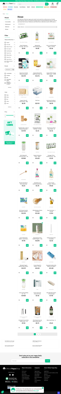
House (7, 17)
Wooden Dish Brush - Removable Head (23, 183)
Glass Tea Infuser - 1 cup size (51, 211)
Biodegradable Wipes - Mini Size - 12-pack (37, 128)
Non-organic (11, 49)
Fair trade (11, 44)
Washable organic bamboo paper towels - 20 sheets (24, 266)
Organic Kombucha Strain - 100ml (37, 156)
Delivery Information (26, 375)
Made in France (11, 46)
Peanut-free (11, 53)
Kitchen (6, 29)
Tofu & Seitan (37, 374)
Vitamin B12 (37, 375)
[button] (22, 24)
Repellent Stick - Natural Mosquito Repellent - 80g (24, 128)
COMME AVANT (23, 97)
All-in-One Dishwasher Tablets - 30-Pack (51, 46)
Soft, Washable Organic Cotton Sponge (51, 293)
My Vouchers (24, 374)
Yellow (11, 101)
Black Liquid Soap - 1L (51, 320)
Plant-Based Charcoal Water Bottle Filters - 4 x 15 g (37, 321)
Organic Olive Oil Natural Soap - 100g (23, 101)
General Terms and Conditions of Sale (51, 372)
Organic (11, 42)
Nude (11, 103)
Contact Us (46, 378)
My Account (24, 371)
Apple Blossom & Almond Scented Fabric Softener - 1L (37, 183)
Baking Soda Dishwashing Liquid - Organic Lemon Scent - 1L (37, 46)
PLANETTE (37, 234)
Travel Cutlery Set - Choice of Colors (38, 293)
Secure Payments (47, 375)
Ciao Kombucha (38, 380)
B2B (22, 381)
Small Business (11, 51)
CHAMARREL (11, 73)
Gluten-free (11, 57)
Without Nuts (11, 55)
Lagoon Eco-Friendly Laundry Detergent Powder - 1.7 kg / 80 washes (23, 73)
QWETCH (51, 234)
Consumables (8, 21)
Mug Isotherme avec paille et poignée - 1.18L (37, 238)
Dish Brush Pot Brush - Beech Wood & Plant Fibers (51, 101)
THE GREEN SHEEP (11, 80)
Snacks (36, 381)
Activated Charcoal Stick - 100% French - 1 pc (24, 321)
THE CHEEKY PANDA (23, 42)
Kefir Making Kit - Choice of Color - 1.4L (23, 156)
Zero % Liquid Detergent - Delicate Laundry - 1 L (51, 183)
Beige (11, 95)
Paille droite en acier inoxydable (51, 238)
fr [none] (56, 392)
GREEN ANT (37, 42)
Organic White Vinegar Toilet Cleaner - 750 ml (51, 73)
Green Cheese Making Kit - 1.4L (23, 293)
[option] (56, 393)
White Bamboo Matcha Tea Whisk (37, 211)
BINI (11, 77)
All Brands (46, 380)
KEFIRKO (11, 75)
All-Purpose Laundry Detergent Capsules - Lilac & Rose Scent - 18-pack (23, 211)
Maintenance (7, 24)
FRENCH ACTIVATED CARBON (11, 83)
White (11, 97)
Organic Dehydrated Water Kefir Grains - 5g (37, 73)
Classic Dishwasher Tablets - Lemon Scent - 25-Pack (23, 238)
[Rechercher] (31, 4)
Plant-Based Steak (38, 372)
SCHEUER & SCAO (23, 69)
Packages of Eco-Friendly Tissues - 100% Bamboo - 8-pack (51, 156)
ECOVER (37, 179)
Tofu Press (37, 100)
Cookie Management (25, 378)
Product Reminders (25, 377)
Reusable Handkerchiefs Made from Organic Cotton (51, 266)
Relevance (23, 26)
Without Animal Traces (11, 62)
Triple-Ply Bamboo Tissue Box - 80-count (23, 46)
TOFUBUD (37, 97)
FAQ (23, 380)
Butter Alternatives (38, 377)
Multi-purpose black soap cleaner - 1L (51, 128)
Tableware (7, 26)
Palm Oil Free (11, 59)
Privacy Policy (46, 377)
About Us (46, 374)
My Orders (24, 372)
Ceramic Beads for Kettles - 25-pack (37, 266)
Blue (11, 99)
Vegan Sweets (37, 371)
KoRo (36, 378)
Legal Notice (46, 371)
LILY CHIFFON (51, 42)
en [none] (58, 392)
